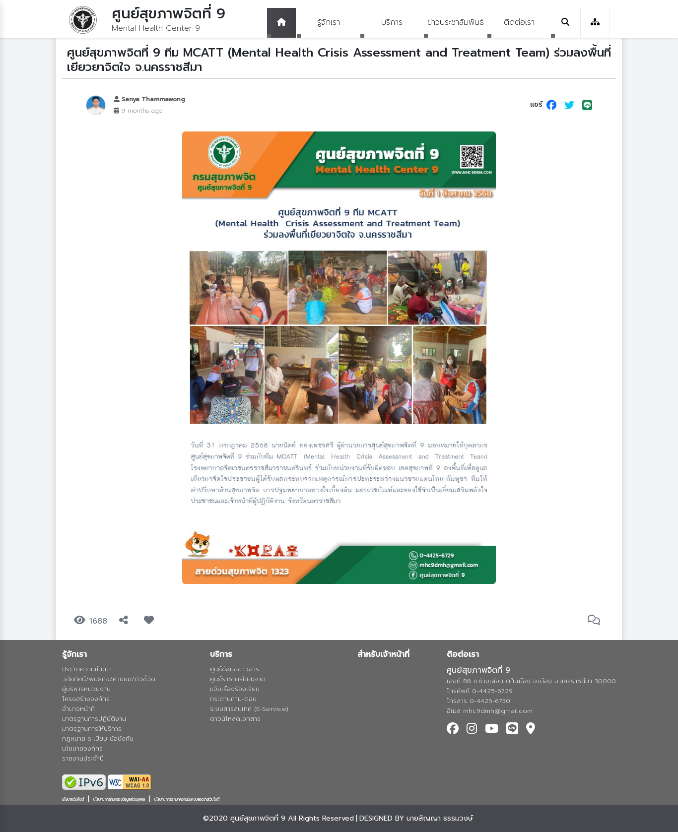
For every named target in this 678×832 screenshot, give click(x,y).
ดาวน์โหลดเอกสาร (235, 718)
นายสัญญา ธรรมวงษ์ (440, 818)
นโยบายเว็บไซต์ (73, 799)
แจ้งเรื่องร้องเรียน (235, 689)
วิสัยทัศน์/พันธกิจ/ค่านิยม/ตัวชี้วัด (108, 679)
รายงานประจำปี (83, 758)
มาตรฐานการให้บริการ (92, 728)
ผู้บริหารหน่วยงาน (86, 689)
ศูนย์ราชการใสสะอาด (238, 679)
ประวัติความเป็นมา (87, 669)
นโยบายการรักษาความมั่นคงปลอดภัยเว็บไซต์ (186, 799)
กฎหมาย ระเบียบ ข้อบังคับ (98, 738)
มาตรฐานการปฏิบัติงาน (94, 718)
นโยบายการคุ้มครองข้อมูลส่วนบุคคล (119, 799)
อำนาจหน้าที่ (78, 708)
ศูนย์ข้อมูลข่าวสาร (234, 669)
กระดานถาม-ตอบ (233, 699)
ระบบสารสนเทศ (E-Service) (249, 708)
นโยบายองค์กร (82, 748)
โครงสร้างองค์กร (86, 699)
